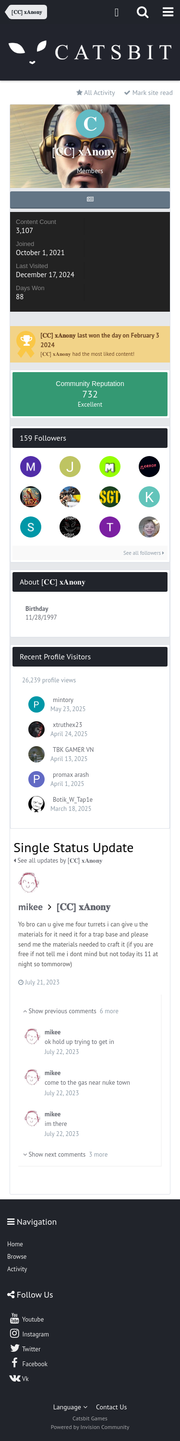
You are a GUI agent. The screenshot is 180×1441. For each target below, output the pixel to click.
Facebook (28, 1363)
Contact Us (111, 1407)
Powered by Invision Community (90, 1426)
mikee (30, 907)
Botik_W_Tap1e (73, 800)
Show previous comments (71, 1011)
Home (15, 1244)
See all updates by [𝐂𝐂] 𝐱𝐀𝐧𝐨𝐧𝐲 (58, 860)
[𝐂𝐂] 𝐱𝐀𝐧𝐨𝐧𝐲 (83, 907)
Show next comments (65, 1154)
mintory (63, 700)
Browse (16, 1257)
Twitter (24, 1348)
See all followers (143, 553)
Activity (17, 1269)
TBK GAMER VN (73, 750)
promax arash (71, 775)
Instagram (29, 1333)
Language (70, 1407)
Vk (19, 1377)
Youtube (26, 1318)
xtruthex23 (67, 725)
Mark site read (148, 92)
